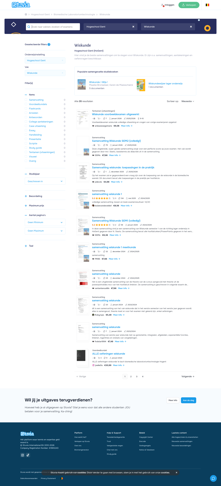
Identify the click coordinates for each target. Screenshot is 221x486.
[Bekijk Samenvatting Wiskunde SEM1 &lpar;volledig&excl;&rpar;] (135, 226)
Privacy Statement (48, 478)
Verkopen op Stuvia (82, 441)
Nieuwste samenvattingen (182, 441)
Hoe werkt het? (80, 437)
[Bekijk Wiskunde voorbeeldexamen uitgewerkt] (135, 119)
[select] (188, 101)
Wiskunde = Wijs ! (98, 82)
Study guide (111, 454)
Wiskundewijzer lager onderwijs (166, 83)
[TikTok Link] (28, 455)
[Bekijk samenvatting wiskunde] (135, 279)
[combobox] (111, 26)
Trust (109, 441)
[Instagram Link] (22, 455)
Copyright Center (146, 437)
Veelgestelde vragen (115, 445)
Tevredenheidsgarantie (116, 437)
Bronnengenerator (81, 450)
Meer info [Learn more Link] (173, 400)
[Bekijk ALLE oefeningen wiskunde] (135, 358)
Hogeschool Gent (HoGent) (88, 50)
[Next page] (188, 376)
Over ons (77, 445)
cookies (82, 472)
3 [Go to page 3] (136, 376)
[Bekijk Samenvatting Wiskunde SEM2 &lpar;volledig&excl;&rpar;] (135, 146)
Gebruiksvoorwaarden (28, 478)
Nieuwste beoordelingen (181, 445)
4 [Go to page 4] (142, 376)
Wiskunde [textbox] (168, 27)
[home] (21, 4)
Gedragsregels (145, 445)
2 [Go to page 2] (131, 376)
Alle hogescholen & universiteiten (185, 437)
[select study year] (45, 181)
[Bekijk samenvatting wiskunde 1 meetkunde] (135, 252)
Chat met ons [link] (112, 450)
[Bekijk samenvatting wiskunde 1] (135, 199)
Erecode (142, 441)
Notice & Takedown (146, 450)
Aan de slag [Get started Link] (188, 400)
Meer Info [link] (127, 126)
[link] (81, 376)
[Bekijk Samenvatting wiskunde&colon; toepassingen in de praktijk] (135, 172)
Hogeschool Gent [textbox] (110, 27)
